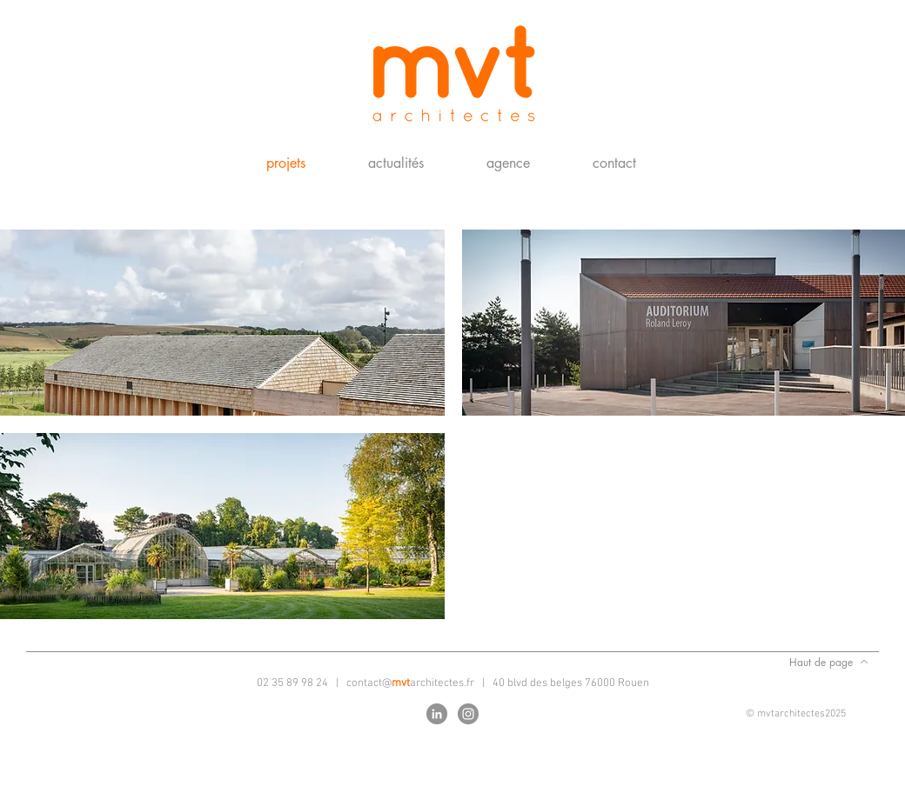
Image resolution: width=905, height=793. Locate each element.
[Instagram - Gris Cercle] (468, 713)
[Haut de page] (828, 662)
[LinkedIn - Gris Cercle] (436, 713)
